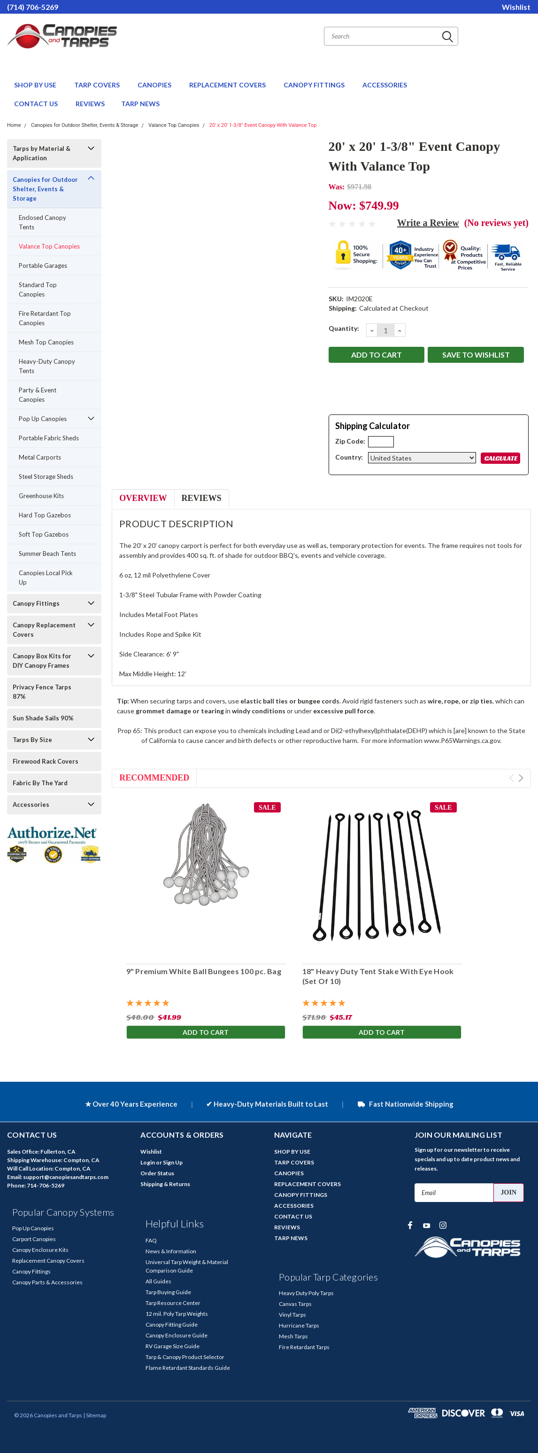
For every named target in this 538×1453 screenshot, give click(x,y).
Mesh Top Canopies (46, 342)
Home (14, 125)
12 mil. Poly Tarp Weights (177, 1313)
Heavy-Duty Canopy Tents (47, 366)
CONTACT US (36, 104)
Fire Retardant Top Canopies (45, 318)
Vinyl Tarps (292, 1314)
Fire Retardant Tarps (304, 1347)
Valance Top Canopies (174, 125)
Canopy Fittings (36, 603)
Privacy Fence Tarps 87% (42, 691)
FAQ (151, 1240)
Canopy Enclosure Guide (177, 1335)
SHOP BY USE (36, 85)
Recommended (154, 777)
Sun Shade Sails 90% (43, 718)
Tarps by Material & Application (41, 153)
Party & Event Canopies (37, 394)
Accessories (31, 804)
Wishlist (516, 6)
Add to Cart (206, 1033)
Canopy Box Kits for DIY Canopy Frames (42, 660)
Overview (143, 498)
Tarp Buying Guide (168, 1292)
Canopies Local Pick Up (46, 577)
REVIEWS (90, 104)
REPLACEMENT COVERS (228, 85)
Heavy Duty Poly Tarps (306, 1293)
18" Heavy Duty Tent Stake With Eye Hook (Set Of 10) (377, 976)
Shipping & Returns (165, 1183)
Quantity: (344, 328)
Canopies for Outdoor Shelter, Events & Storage (84, 125)
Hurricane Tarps (299, 1325)
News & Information (171, 1251)
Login (147, 1162)
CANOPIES (155, 85)
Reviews (202, 498)
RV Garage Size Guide (173, 1346)
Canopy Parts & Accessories (47, 1282)
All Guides (158, 1281)
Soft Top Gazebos (44, 534)
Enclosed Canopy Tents (42, 222)
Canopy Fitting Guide (172, 1324)
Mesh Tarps (293, 1336)
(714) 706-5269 (32, 6)
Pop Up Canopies (43, 418)
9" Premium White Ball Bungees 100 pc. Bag (203, 971)
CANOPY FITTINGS (315, 85)
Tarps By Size (32, 739)
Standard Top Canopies (38, 289)
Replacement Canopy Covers (48, 1260)
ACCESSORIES (385, 85)
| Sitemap (94, 1415)
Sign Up (173, 1162)
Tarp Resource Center (173, 1302)
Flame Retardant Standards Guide (188, 1367)
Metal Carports (40, 457)
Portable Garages (43, 265)
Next (521, 778)
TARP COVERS (97, 85)
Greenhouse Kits (41, 496)
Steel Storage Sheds (46, 476)
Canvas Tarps (295, 1303)
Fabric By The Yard (40, 783)
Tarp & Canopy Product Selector (185, 1356)
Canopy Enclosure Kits (40, 1249)
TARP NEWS (140, 104)
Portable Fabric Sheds (49, 438)
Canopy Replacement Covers (44, 629)
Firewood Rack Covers (45, 761)
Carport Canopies (34, 1238)
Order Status (157, 1173)
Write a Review (428, 223)
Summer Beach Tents (47, 553)
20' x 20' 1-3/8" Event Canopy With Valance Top (263, 125)
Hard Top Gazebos (45, 515)
